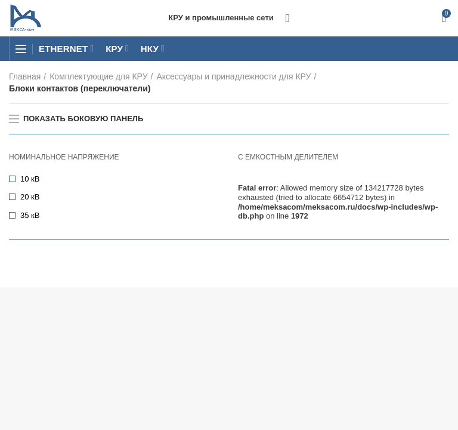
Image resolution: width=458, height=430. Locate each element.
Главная (25, 76)
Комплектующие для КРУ (98, 76)
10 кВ (29, 178)
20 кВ (29, 196)
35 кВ (29, 215)
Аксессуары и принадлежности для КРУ (233, 76)
